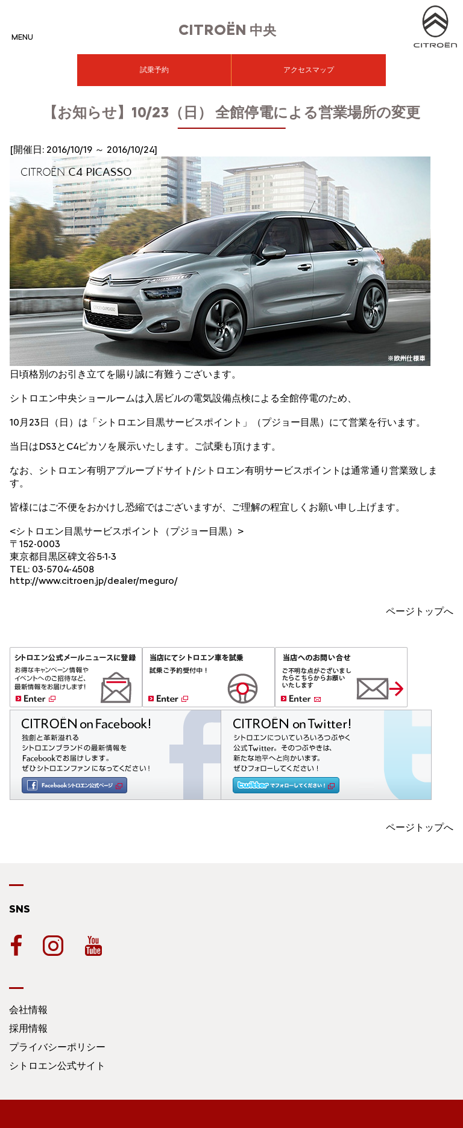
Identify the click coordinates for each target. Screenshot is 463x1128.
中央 (227, 30)
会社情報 (28, 1009)
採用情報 (28, 1028)
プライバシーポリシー (57, 1047)
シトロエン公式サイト (57, 1065)
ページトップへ (419, 611)
